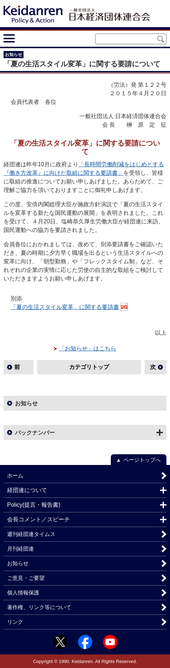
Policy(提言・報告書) (33, 505)
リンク (15, 622)
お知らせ (26, 403)
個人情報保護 (23, 592)
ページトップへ (142, 460)
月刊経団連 (20, 549)
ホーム (15, 475)
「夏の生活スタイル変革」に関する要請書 (65, 307)
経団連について (27, 490)
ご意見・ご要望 (26, 578)
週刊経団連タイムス (31, 534)
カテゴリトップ (89, 367)
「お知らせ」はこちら (87, 348)
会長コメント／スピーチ (38, 519)
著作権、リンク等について (39, 607)
